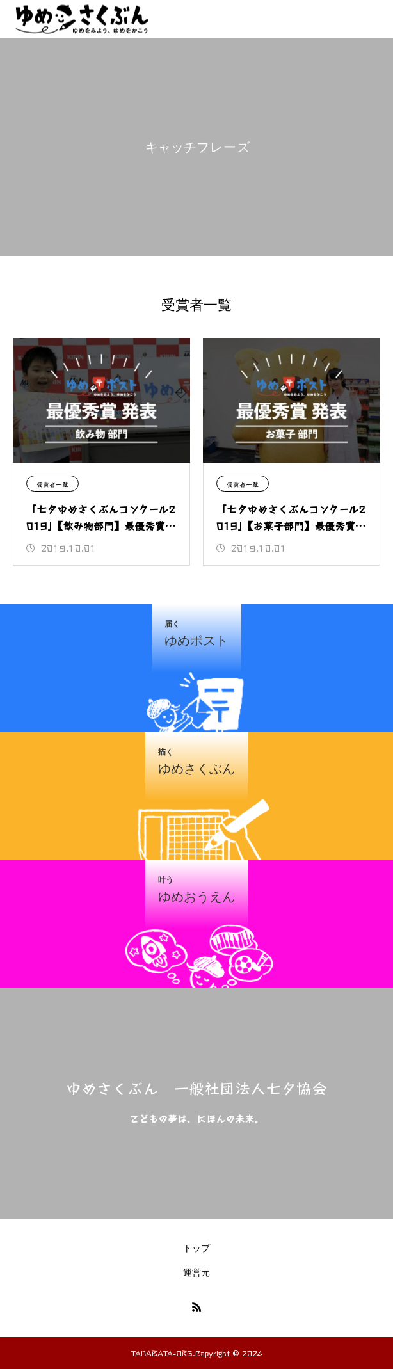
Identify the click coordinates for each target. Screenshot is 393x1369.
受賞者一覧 (52, 484)
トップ (196, 1248)
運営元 (196, 1272)
